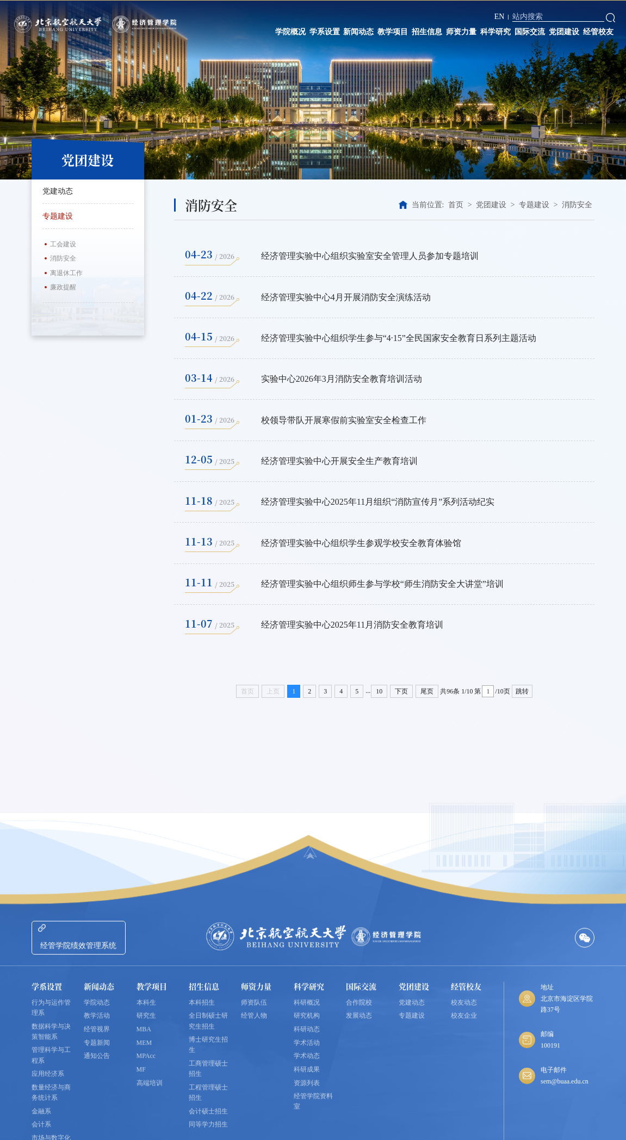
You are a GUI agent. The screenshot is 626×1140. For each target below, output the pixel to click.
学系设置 (324, 32)
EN (499, 17)
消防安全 (63, 258)
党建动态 (57, 191)
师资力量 (461, 32)
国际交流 (530, 32)
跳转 (522, 691)
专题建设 (87, 215)
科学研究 (495, 32)
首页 (455, 205)
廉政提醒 (63, 287)
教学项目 (392, 32)
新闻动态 (358, 32)
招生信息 (427, 32)
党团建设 (564, 32)
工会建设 (63, 244)
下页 (401, 691)
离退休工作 (66, 273)
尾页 (426, 691)
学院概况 (290, 32)
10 (379, 691)
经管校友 (598, 32)
